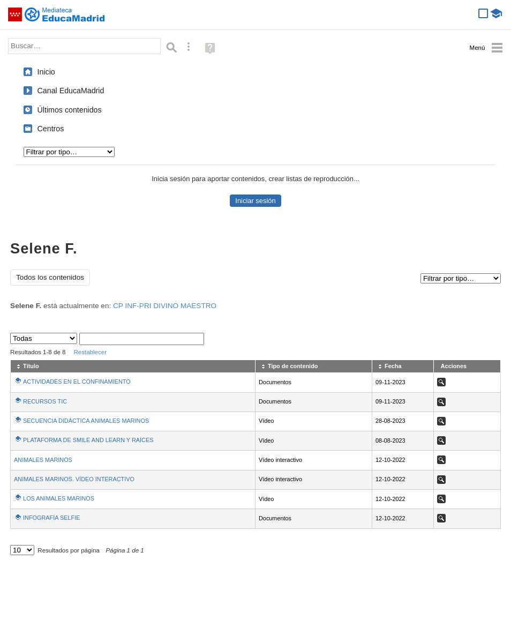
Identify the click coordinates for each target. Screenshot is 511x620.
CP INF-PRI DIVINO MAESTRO (164, 306)
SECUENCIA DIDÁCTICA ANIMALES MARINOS (86, 420)
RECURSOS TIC (45, 401)
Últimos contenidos (69, 110)
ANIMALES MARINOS (43, 460)
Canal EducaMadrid (70, 90)
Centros (50, 128)
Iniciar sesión (255, 201)
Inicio (46, 72)
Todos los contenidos (50, 277)
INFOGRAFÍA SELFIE (51, 517)
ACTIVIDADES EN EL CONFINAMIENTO (77, 381)
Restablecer (90, 352)
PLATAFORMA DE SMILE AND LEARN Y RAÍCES (88, 440)
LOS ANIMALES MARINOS (58, 498)
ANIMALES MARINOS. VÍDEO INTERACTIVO (74, 479)
